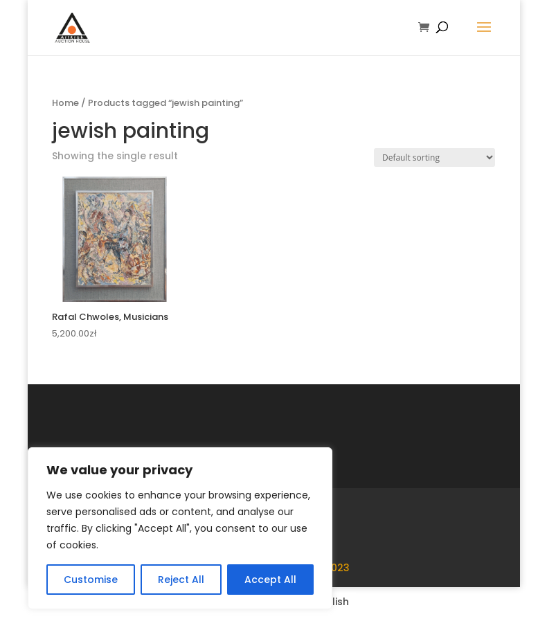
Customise (91, 579)
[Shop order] (434, 157)
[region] (180, 528)
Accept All (270, 579)
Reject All (181, 579)
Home (65, 102)
